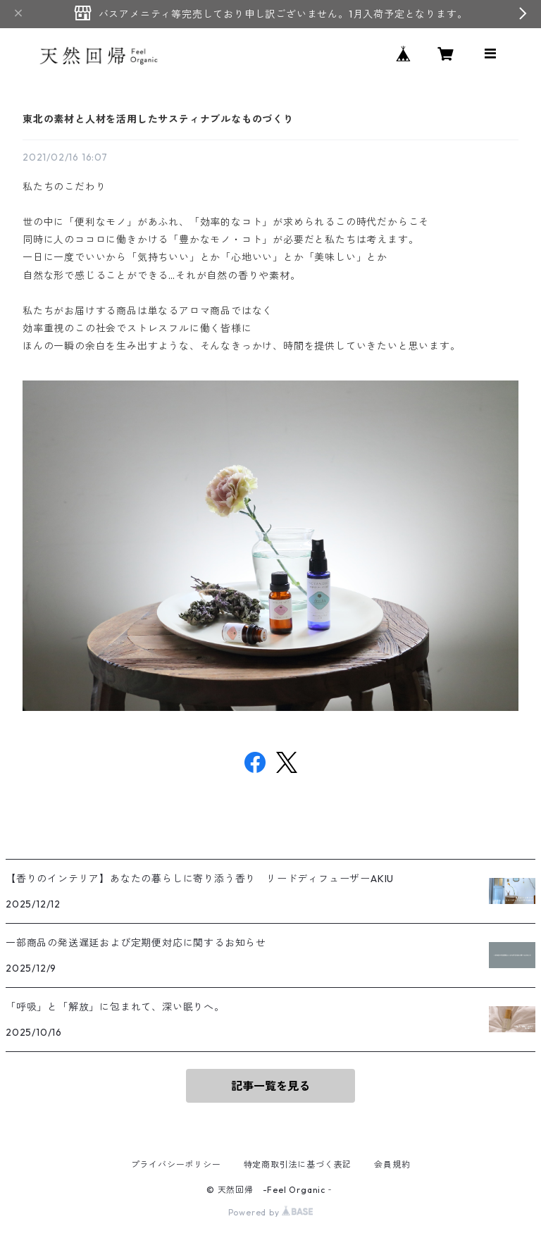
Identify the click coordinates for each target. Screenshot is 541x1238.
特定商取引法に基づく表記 (298, 1164)
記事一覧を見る (270, 1086)
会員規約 (392, 1164)
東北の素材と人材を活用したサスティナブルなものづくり (158, 119)
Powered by (270, 1212)
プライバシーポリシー (176, 1164)
